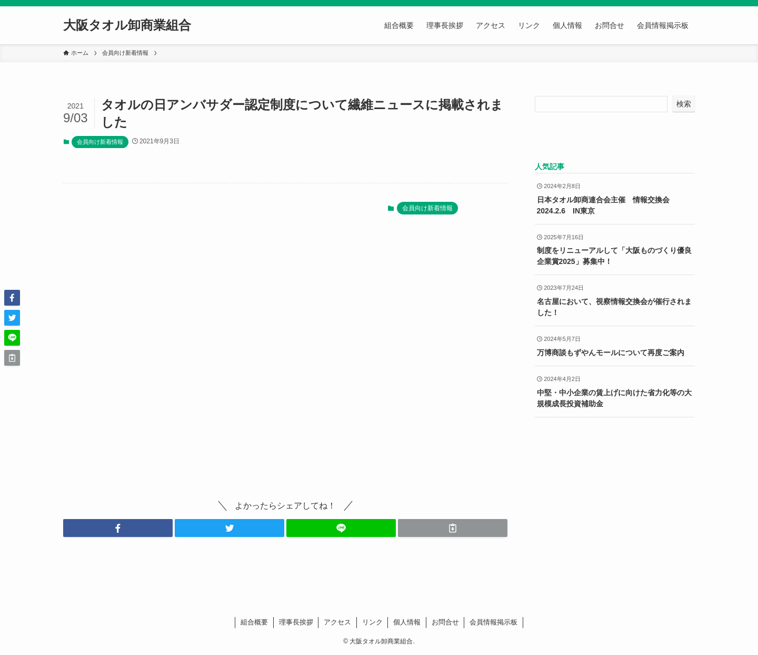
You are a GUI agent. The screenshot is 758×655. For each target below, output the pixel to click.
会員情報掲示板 (493, 622)
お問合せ (445, 622)
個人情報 (407, 622)
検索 (683, 104)
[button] (118, 528)
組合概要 (254, 622)
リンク (372, 622)
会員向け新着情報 (100, 142)
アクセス (337, 622)
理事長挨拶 (296, 622)
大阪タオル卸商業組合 (127, 25)
